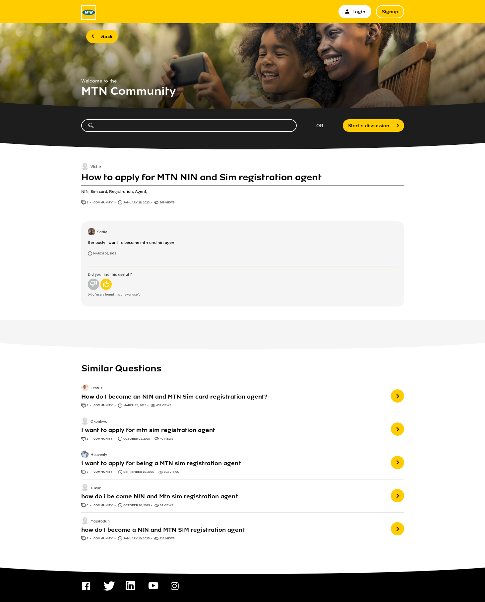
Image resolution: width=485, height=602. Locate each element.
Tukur (96, 488)
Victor (96, 167)
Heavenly (99, 455)
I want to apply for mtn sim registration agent (148, 430)
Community (103, 202)
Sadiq (102, 232)
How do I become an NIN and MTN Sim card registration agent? (174, 397)
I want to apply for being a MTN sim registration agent (161, 463)
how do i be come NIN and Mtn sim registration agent (159, 496)
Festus (96, 388)
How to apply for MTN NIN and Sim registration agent (201, 177)
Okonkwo (99, 421)
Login (354, 12)
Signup (390, 12)
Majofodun (100, 521)
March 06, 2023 (104, 253)
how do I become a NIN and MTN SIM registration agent (163, 530)
